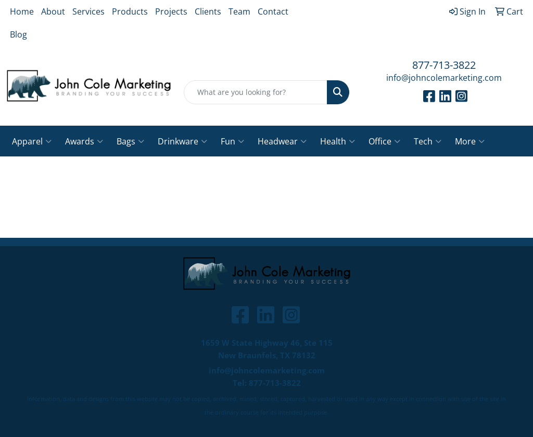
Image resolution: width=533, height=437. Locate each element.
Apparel (32, 141)
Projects (171, 11)
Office (384, 141)
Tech (427, 141)
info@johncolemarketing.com (444, 77)
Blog (18, 34)
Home (22, 11)
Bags (130, 141)
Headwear (282, 141)
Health (337, 141)
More (470, 141)
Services (88, 11)
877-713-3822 (444, 65)
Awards (84, 141)
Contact (273, 11)
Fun (232, 141)
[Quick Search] (255, 92)
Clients (208, 11)
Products (130, 11)
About (53, 11)
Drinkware (182, 141)
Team (239, 11)
